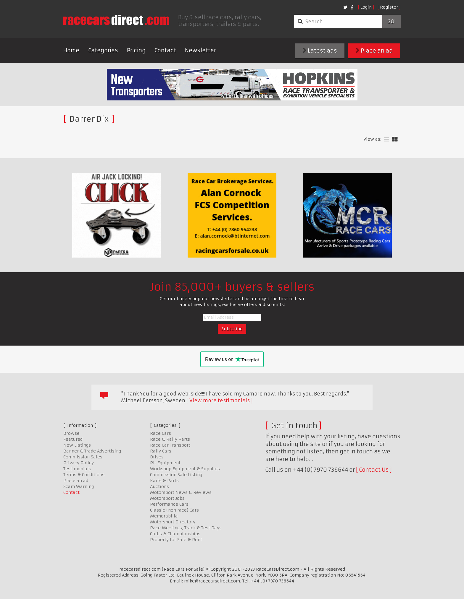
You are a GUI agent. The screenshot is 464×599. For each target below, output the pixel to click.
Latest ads (320, 50)
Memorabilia (164, 516)
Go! (391, 22)
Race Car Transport (170, 445)
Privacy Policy (78, 462)
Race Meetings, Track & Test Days (186, 527)
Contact (165, 50)
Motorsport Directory (172, 522)
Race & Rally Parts (170, 439)
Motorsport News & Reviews (181, 492)
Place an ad (374, 50)
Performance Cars (169, 504)
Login (366, 7)
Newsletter (200, 50)
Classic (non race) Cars (174, 510)
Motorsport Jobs (167, 498)
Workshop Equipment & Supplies (185, 468)
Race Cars (160, 433)
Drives (157, 457)
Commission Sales (82, 457)
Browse (71, 433)
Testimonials (77, 468)
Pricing (136, 50)
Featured (73, 439)
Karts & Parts (164, 480)
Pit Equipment (165, 462)
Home (71, 50)
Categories (103, 50)
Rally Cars (160, 451)
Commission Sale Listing (176, 474)
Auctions (159, 486)
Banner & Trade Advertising (92, 451)
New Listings (77, 445)
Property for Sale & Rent (176, 539)
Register (389, 7)
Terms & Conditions (83, 474)
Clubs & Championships (175, 533)
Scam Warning (78, 486)
